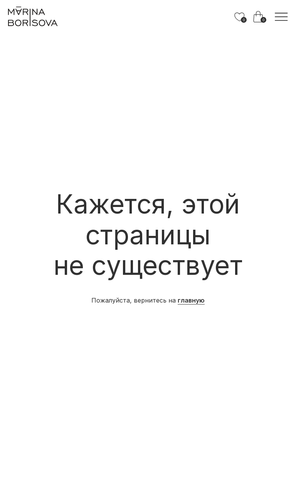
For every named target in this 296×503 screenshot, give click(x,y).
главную (191, 300)
